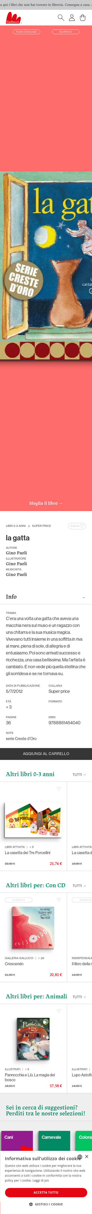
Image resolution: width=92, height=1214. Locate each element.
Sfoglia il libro (46, 503)
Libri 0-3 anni (16, 526)
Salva (77, 526)
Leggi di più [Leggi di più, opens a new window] (41, 1180)
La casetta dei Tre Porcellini (27, 852)
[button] (46, 1204)
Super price (41, 526)
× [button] (86, 1157)
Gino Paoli (16, 553)
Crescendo (14, 963)
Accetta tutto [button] (46, 1192)
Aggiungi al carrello (46, 754)
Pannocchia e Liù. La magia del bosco (30, 1077)
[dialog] (46, 1182)
